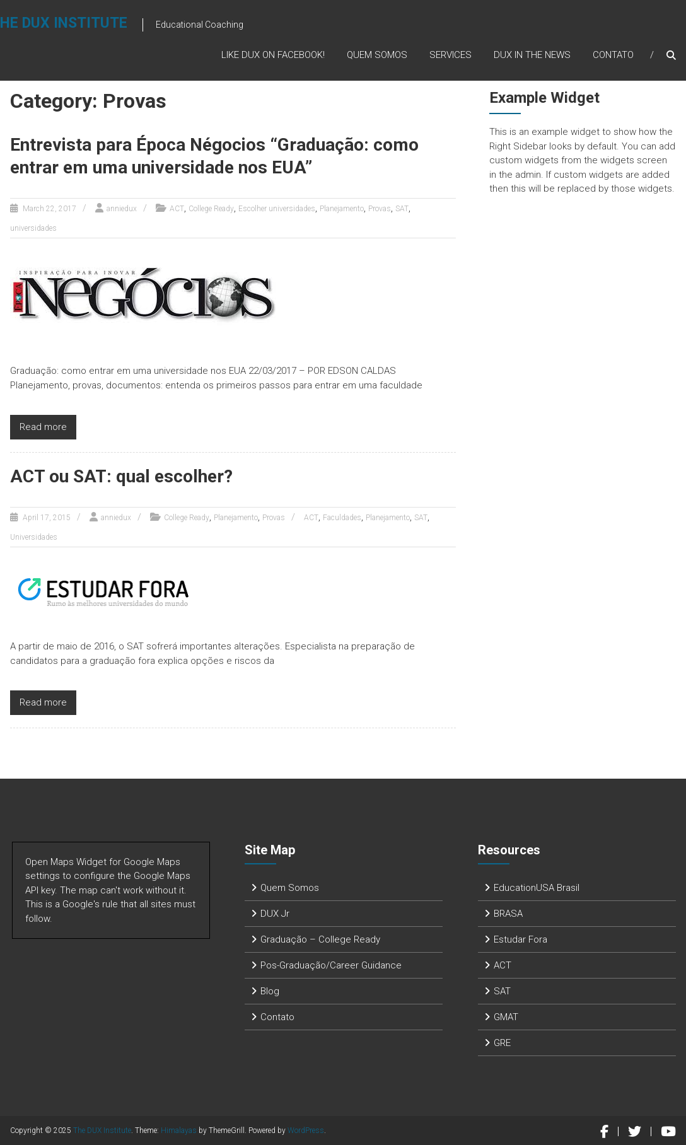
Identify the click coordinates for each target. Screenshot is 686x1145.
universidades (33, 228)
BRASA (508, 913)
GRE (502, 1043)
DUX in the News (532, 55)
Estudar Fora (520, 939)
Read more (43, 427)
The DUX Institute (102, 1130)
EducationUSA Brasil (536, 887)
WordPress (306, 1130)
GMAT (506, 1017)
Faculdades (342, 517)
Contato (613, 55)
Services (450, 55)
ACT (177, 208)
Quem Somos (377, 55)
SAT (402, 208)
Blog (269, 991)
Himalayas (179, 1130)
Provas (379, 208)
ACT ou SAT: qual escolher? (121, 476)
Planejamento (342, 208)
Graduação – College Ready (320, 939)
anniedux (122, 208)
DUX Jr (274, 913)
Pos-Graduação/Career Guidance (331, 965)
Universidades (33, 537)
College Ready (211, 208)
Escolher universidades (276, 208)
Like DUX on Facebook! (273, 55)
